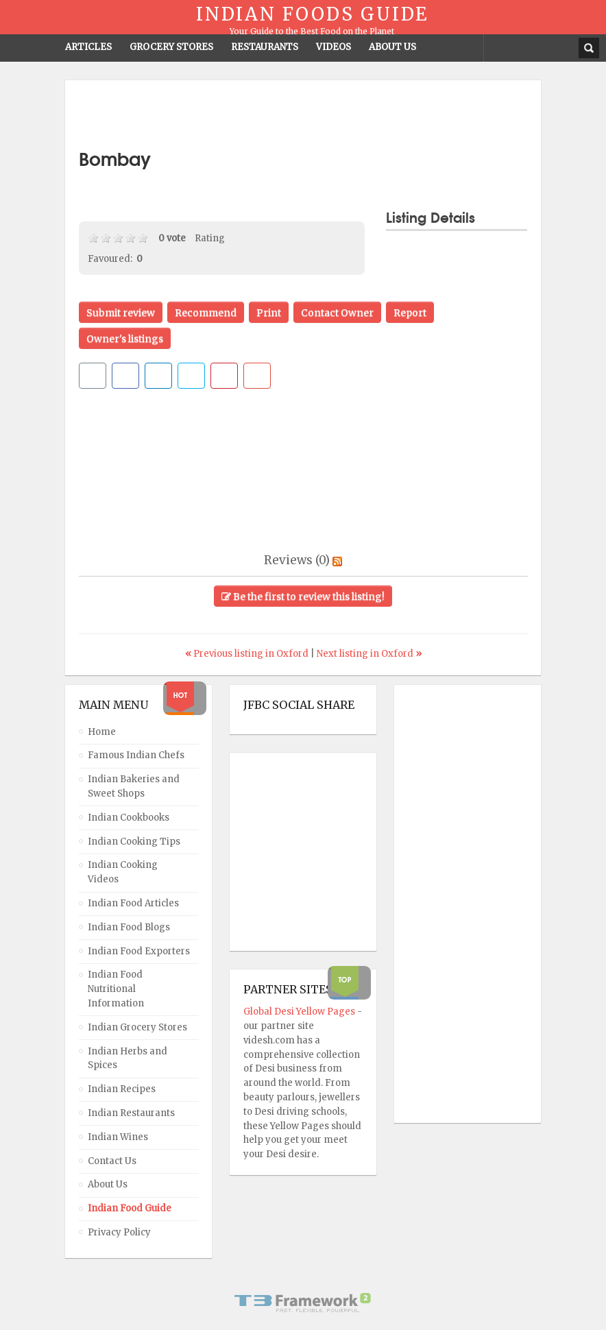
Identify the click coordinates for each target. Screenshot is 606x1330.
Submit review (120, 312)
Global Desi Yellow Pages (300, 1011)
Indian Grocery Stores (137, 1027)
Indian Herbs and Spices (127, 1058)
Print (268, 312)
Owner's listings (124, 338)
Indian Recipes (122, 1089)
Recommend (206, 312)
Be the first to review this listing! (303, 596)
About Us (108, 1184)
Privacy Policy (119, 1232)
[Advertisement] (303, 114)
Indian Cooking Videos (123, 872)
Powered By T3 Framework (303, 1302)
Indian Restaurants (131, 1113)
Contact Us (112, 1161)
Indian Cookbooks (128, 817)
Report (409, 312)
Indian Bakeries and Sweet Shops (134, 786)
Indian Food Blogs (129, 927)
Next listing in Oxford (369, 654)
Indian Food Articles (133, 903)
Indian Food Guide (129, 1208)
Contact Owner (337, 312)
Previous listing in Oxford (248, 654)
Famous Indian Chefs (136, 755)
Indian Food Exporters (139, 951)
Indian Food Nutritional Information (116, 989)
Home (102, 732)
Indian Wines (118, 1137)
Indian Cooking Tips (134, 841)
